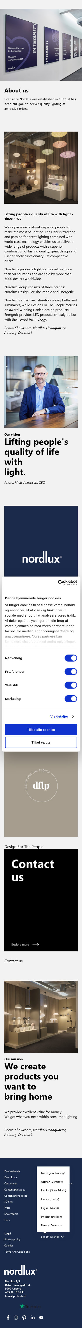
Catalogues (10, 1183)
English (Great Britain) (53, 1190)
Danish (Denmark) (51, 1225)
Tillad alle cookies (41, 729)
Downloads (10, 1177)
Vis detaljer (59, 716)
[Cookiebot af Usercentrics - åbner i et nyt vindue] (58, 583)
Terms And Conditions (17, 1251)
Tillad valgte (40, 742)
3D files (8, 1201)
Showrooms (11, 1213)
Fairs (7, 1220)
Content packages (14, 1189)
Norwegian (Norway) (53, 1173)
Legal (7, 1233)
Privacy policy (12, 1239)
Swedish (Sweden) (51, 1216)
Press (7, 1207)
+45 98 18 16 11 (15, 1292)
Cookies (8, 1245)
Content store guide (15, 1195)
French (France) (50, 1199)
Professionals (12, 1171)
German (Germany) (52, 1181)
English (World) (50, 1208)
